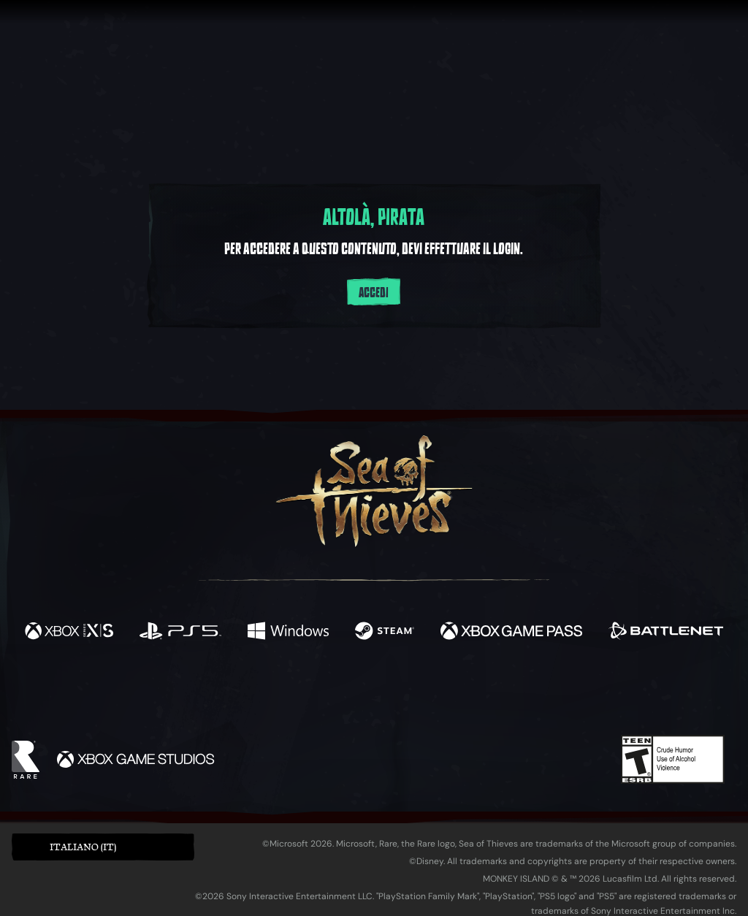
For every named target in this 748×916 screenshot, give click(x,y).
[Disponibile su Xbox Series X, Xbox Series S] (69, 633)
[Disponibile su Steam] (385, 633)
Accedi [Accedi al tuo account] (374, 292)
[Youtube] (370, 693)
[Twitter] (265, 693)
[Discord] (433, 696)
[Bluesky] (515, 695)
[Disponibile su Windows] (287, 633)
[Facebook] (228, 692)
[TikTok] (474, 694)
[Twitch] (308, 694)
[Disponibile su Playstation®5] (180, 633)
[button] (103, 846)
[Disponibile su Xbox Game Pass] (511, 633)
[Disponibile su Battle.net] (666, 633)
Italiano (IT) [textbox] (83, 847)
